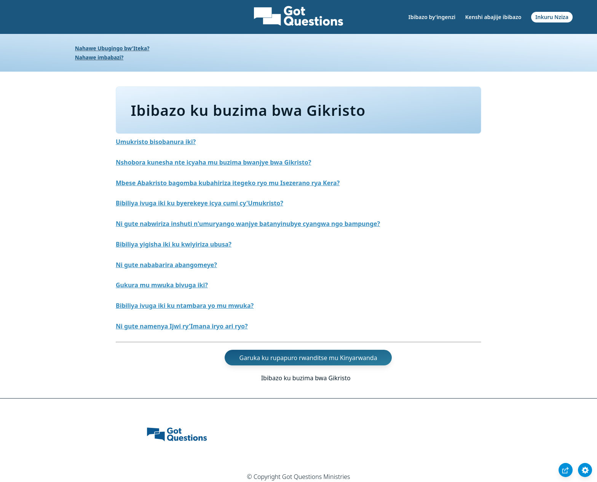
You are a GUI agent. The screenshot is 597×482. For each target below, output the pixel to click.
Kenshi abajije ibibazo (493, 17)
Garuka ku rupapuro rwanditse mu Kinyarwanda (308, 358)
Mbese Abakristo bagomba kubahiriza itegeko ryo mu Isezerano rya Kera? (228, 183)
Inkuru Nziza (551, 17)
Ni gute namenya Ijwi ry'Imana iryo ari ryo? (182, 326)
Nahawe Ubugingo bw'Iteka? (112, 48)
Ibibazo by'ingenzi (432, 17)
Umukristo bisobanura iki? (156, 142)
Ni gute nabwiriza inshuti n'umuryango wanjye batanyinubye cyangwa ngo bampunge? (248, 223)
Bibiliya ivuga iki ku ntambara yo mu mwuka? (185, 305)
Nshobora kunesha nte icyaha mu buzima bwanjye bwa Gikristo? (213, 162)
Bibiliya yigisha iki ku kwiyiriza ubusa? (173, 244)
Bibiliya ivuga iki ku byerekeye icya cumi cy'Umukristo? (199, 203)
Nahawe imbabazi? (99, 57)
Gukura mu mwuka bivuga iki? (162, 285)
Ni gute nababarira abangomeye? (166, 265)
